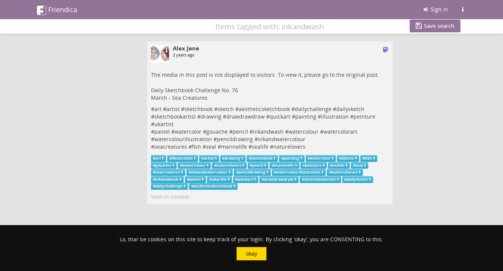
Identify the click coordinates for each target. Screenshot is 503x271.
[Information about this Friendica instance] (463, 9)
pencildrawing (235, 139)
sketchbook (198, 109)
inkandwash (268, 131)
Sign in (435, 9)
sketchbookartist (175, 116)
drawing (211, 116)
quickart (280, 116)
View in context (170, 196)
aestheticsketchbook (264, 109)
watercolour (303, 131)
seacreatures (170, 146)
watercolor (188, 131)
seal (211, 146)
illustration (335, 116)
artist (173, 109)
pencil (240, 131)
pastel (162, 131)
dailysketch (350, 109)
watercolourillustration (183, 139)
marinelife (234, 146)
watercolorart (340, 131)
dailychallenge (313, 109)
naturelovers (289, 146)
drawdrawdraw (245, 116)
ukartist (164, 124)
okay (251, 253)
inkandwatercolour (281, 139)
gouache (217, 131)
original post (362, 74)
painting (305, 116)
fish (196, 146)
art (158, 109)
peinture (364, 116)
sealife (260, 146)
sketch (226, 109)
